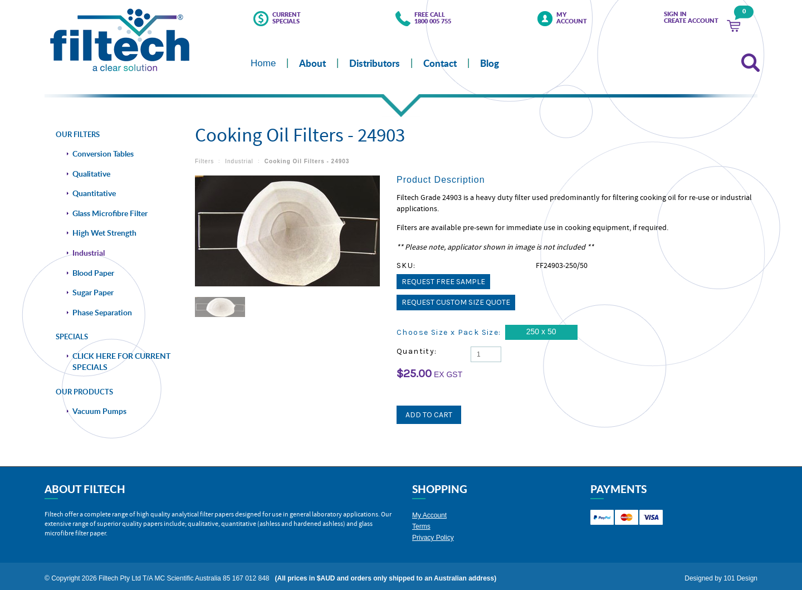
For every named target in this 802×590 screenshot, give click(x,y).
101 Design (740, 574)
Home (263, 63)
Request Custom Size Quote (456, 302)
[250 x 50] (541, 332)
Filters (204, 161)
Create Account (691, 20)
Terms (421, 522)
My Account (571, 18)
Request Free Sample (443, 281)
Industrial (239, 161)
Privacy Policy (433, 533)
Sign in (675, 14)
